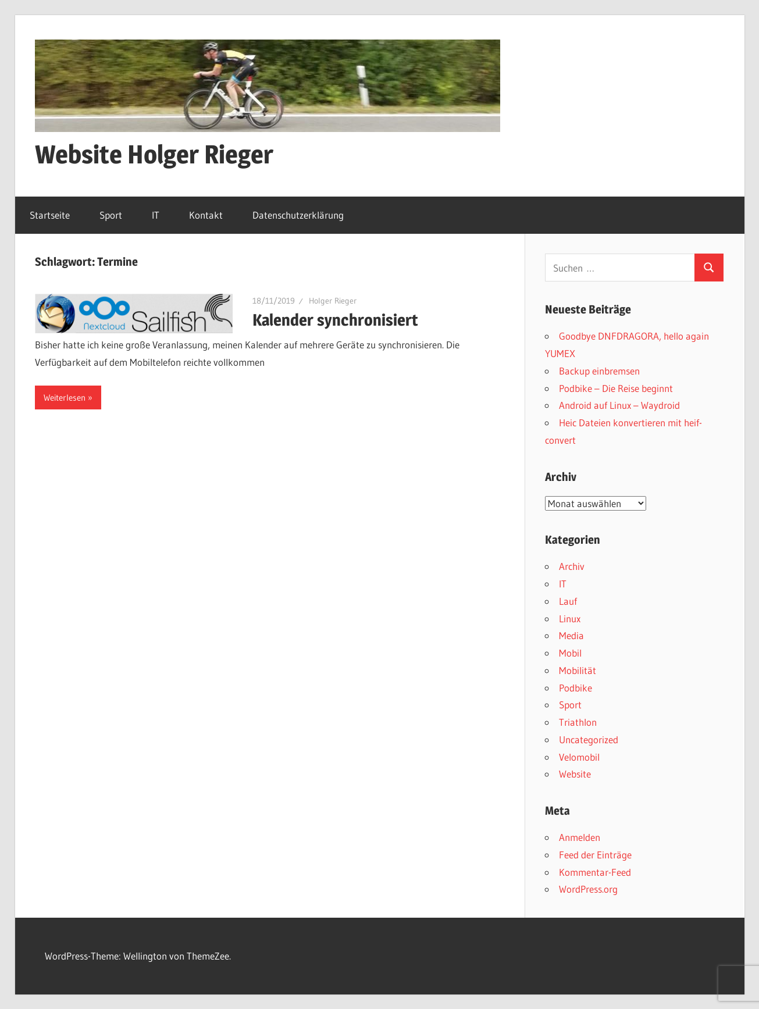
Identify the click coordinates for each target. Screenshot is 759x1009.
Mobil (570, 653)
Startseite (50, 215)
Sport (110, 215)
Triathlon (578, 722)
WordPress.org (588, 889)
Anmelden (579, 837)
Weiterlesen (64, 397)
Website (575, 774)
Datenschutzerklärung (298, 215)
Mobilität (577, 670)
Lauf (568, 601)
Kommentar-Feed (595, 872)
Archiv (572, 566)
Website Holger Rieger (154, 154)
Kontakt (206, 215)
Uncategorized (588, 739)
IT (155, 215)
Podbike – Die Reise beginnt (616, 388)
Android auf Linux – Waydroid (619, 405)
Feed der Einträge (595, 854)
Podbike (575, 688)
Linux (569, 618)
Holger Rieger (333, 300)
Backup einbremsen (599, 371)
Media (571, 635)
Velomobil (579, 757)
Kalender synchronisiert (335, 320)
